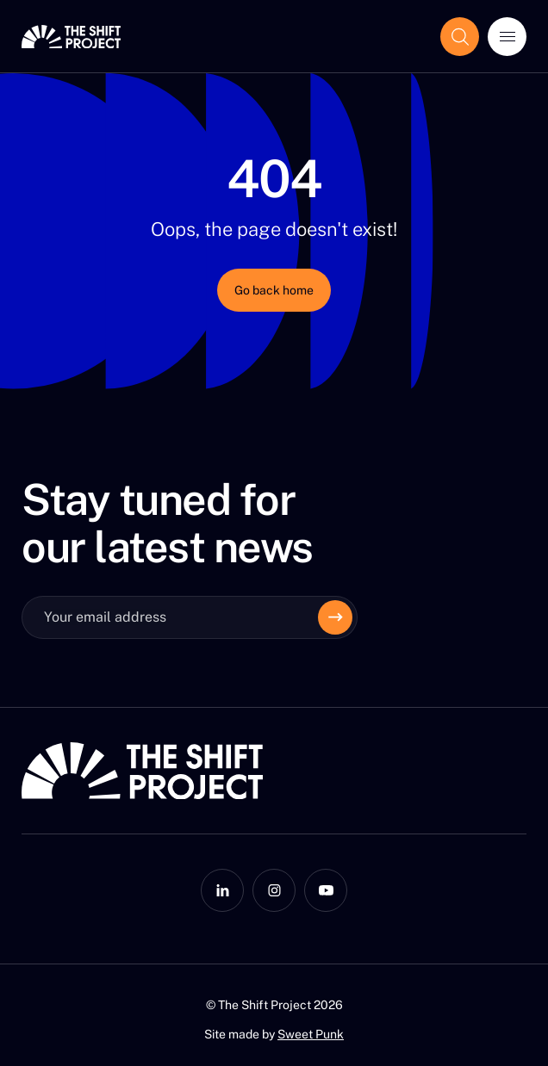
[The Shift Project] (71, 36)
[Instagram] (274, 890)
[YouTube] (325, 890)
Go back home (274, 290)
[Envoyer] (335, 617)
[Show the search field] (459, 36)
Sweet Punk (310, 1034)
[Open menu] (507, 36)
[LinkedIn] (222, 890)
